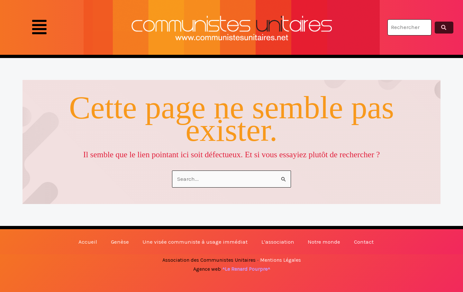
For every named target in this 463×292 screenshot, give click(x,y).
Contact (364, 241)
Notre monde (324, 241)
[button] (39, 27)
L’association (277, 241)
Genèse (120, 241)
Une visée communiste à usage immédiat (195, 241)
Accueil (87, 241)
